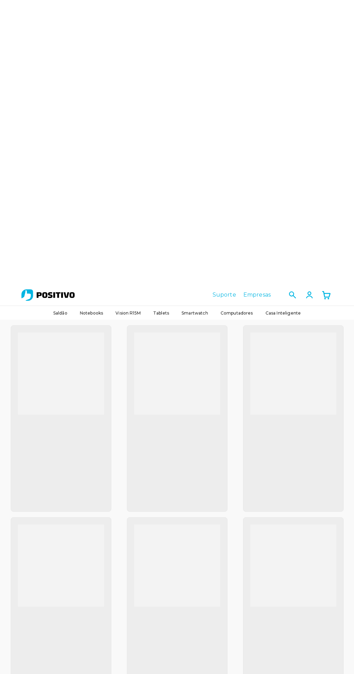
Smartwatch (194, 28)
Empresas (257, 11)
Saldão (60, 28)
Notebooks (91, 28)
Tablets (161, 28)
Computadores (237, 28)
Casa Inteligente (283, 28)
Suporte (224, 11)
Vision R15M (128, 28)
